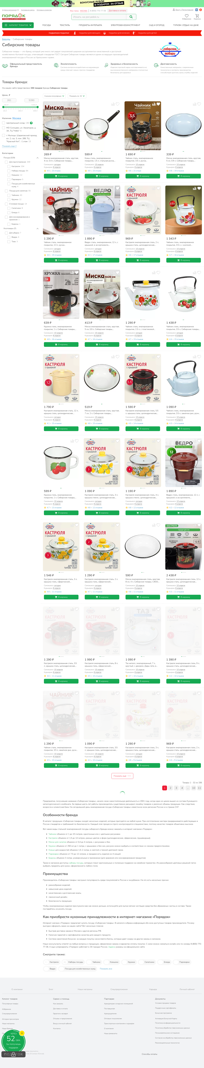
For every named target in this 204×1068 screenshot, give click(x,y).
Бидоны (52, 858)
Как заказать (58, 1004)
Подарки (5, 1033)
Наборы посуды (72, 962)
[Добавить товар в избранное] (76, 104)
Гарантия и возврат (60, 1013)
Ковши (52, 850)
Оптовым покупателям (113, 1018)
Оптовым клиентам (44, 10)
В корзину (61, 176)
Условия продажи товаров (165, 1003)
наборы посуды (76, 863)
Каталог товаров (9, 999)
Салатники (146, 962)
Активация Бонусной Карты (166, 1018)
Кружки (52, 846)
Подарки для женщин (86, 33)
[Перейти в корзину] (197, 17)
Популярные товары (10, 1004)
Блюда (164, 962)
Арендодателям (110, 1013)
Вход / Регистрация (183, 9)
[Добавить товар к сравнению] (72, 104)
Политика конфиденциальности (167, 1023)
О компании (109, 1028)
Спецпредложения (9, 1013)
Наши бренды (7, 1028)
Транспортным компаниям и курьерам (119, 1023)
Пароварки (54, 854)
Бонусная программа (163, 1013)
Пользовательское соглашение (167, 1033)
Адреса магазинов (10, 10)
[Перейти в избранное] (186, 17)
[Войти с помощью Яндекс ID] (200, 9)
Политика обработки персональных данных (172, 1028)
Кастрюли (53, 838)
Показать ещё (122, 776)
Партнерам (109, 999)
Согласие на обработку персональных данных (173, 1038)
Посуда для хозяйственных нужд (77, 969)
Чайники (52, 834)
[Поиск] (131, 17)
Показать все (106, 968)
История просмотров (10, 1019)
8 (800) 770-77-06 (98, 11)
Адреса (111, 947)
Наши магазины (8, 1023)
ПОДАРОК (13, 1054)
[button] (18, 25)
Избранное (6, 1009)
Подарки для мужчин (116, 33)
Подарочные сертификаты (165, 1008)
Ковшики (111, 962)
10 (193, 788)
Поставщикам (109, 1008)
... (188, 788)
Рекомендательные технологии (167, 1043)
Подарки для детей (144, 33)
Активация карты (28, 10)
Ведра (49, 969)
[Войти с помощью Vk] (196, 9)
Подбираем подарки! (59, 33)
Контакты (57, 1028)
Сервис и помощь (61, 999)
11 (199, 788)
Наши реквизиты (110, 1033)
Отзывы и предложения (62, 1018)
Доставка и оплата (117, 10)
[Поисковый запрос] (99, 17)
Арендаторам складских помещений (118, 1004)
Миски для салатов (57, 842)
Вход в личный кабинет (62, 1023)
